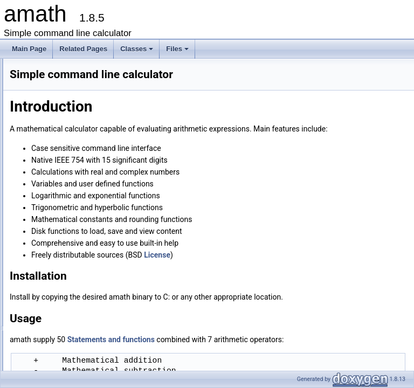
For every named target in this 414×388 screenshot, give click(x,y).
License (29, 115)
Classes (137, 52)
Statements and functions (54, 103)
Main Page (29, 49)
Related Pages (83, 49)
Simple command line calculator (63, 79)
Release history (40, 126)
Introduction (44, 91)
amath (18, 67)
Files (178, 52)
